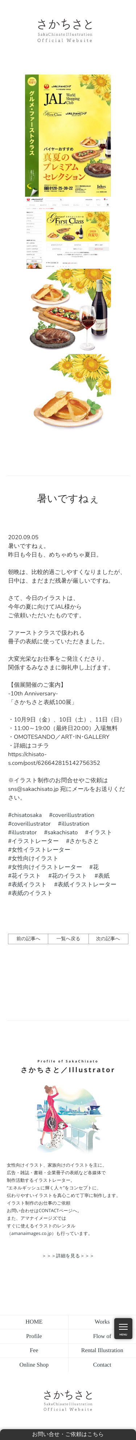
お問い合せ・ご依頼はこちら (68, 1434)
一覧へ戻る (68, 939)
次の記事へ (108, 939)
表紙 (104, 876)
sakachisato (63, 832)
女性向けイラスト (35, 858)
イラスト (100, 832)
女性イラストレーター (41, 850)
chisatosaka (27, 815)
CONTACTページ (56, 1210)
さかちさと (84, 841)
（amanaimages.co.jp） (31, 1233)
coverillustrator (31, 824)
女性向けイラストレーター (47, 867)
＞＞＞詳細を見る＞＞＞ (68, 1255)
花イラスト (26, 876)
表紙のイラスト (32, 893)
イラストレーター (35, 841)
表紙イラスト (29, 885)
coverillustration (73, 815)
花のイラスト (69, 876)
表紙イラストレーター (87, 885)
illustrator (24, 832)
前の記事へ (28, 939)
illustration (75, 824)
